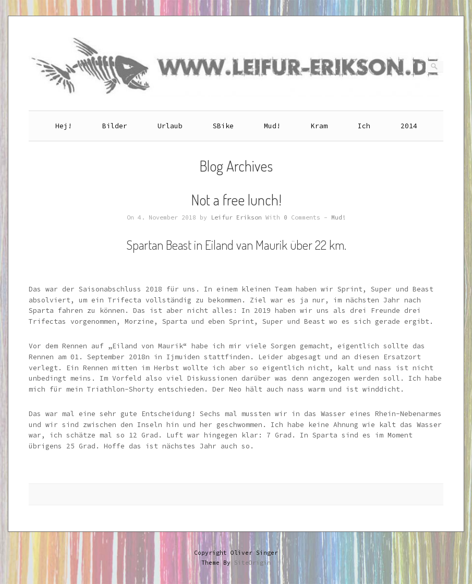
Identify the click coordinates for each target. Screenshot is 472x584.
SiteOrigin (252, 562)
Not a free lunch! (236, 199)
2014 (409, 125)
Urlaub (170, 125)
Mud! (272, 125)
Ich (364, 125)
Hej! (63, 125)
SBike (223, 125)
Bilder (114, 125)
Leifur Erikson (236, 217)
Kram (319, 125)
